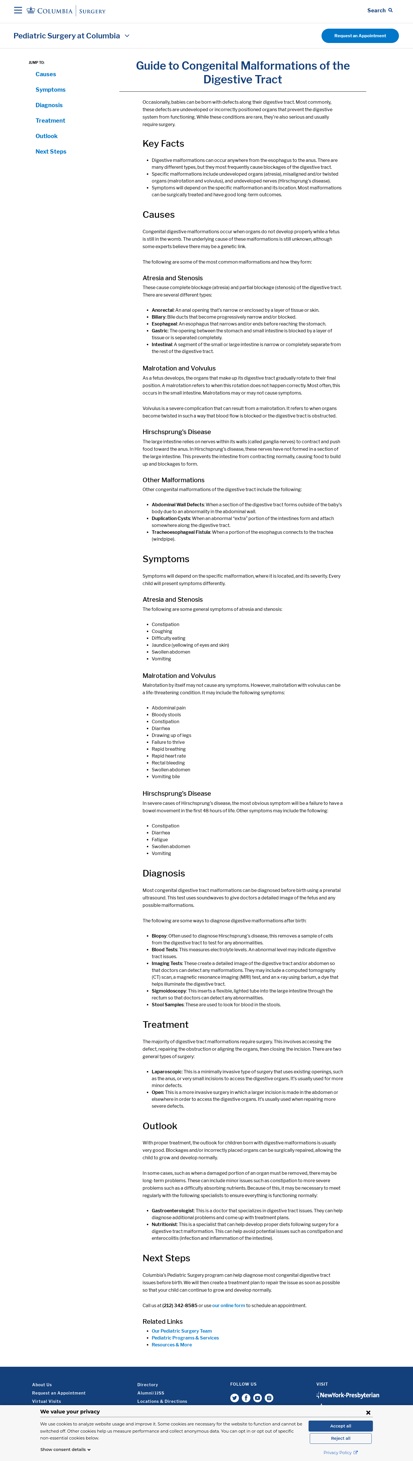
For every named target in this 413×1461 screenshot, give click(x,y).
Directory (147, 1384)
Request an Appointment (360, 35)
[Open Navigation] (18, 10)
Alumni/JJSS (150, 1393)
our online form (228, 1305)
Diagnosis (49, 105)
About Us (42, 1384)
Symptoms (51, 89)
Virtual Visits (46, 1401)
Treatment (50, 120)
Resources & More (172, 1345)
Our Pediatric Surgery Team (182, 1331)
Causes (46, 74)
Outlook (47, 136)
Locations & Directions (162, 1401)
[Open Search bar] (380, 10)
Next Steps (51, 151)
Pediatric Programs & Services (185, 1338)
